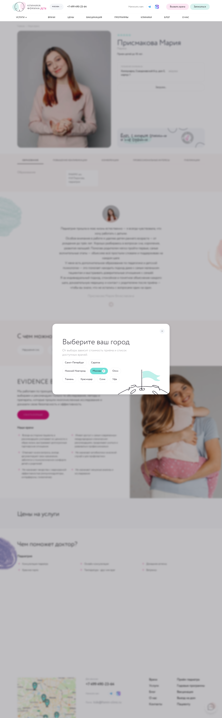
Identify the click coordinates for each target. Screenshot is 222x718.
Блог (167, 17)
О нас (185, 17)
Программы (121, 17)
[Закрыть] (162, 331)
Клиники (146, 17)
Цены (71, 17)
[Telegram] (149, 7)
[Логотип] (29, 7)
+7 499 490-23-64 (77, 6)
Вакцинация (94, 17)
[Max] (157, 7)
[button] (200, 7)
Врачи (51, 17)
